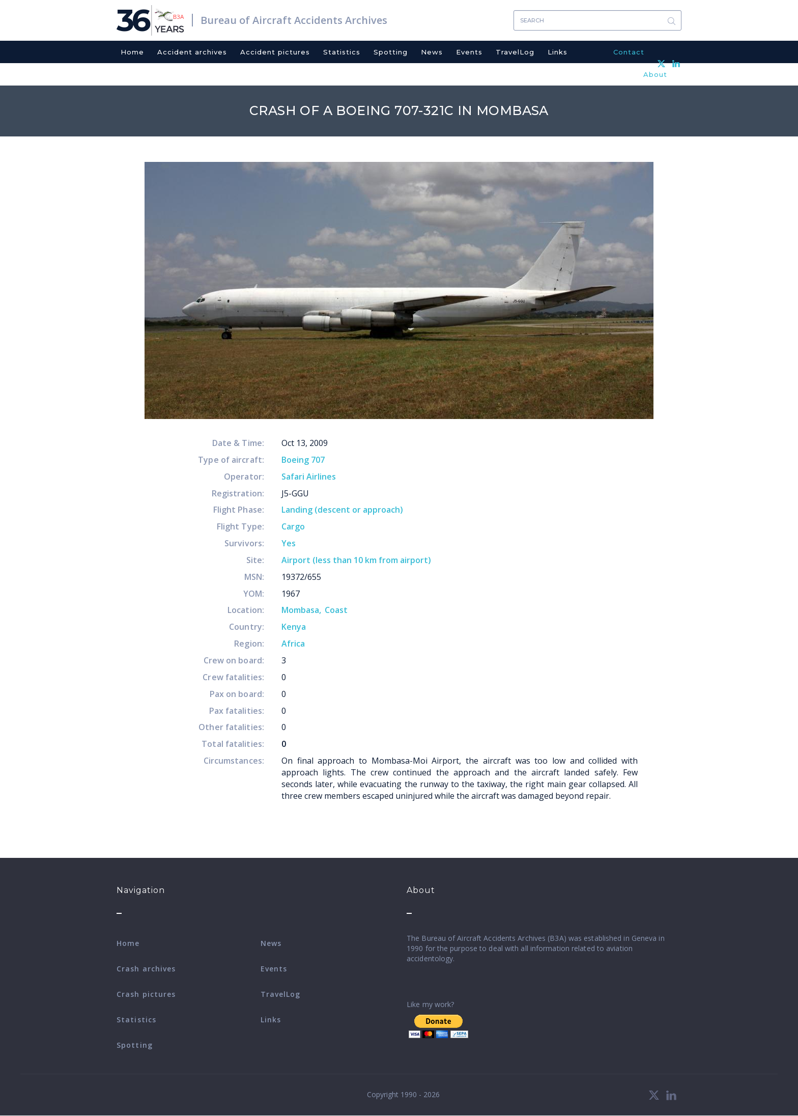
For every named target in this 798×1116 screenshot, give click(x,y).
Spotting (391, 52)
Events (469, 52)
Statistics (341, 52)
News (432, 52)
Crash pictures (146, 994)
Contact (628, 52)
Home (132, 52)
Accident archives (192, 52)
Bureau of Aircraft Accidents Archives (294, 20)
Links (557, 52)
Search (671, 20)
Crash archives (146, 968)
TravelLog (515, 52)
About (655, 74)
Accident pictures (275, 52)
